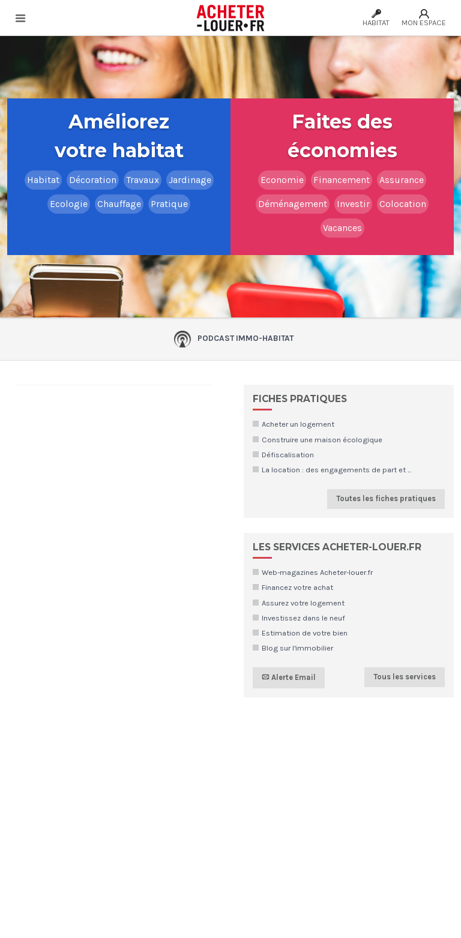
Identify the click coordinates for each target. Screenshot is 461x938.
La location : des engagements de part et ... (336, 469)
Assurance (401, 179)
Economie (282, 179)
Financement (341, 179)
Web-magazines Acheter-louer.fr (317, 572)
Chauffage (119, 203)
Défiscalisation (288, 454)
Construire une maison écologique (322, 439)
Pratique (169, 203)
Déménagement (292, 203)
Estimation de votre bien (305, 632)
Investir (353, 203)
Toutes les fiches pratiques (386, 498)
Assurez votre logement (303, 602)
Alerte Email (289, 677)
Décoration (92, 179)
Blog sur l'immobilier (297, 647)
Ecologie (69, 203)
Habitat (43, 179)
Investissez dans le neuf (303, 617)
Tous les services (404, 676)
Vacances (342, 227)
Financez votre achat (297, 587)
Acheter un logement (298, 423)
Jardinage (190, 179)
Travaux (142, 179)
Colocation (402, 203)
